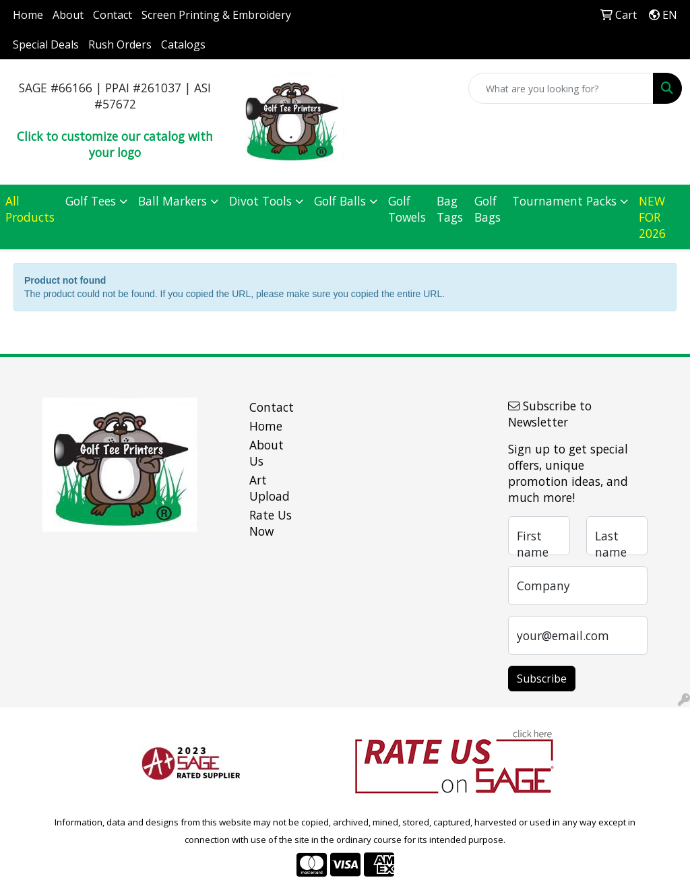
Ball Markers (172, 201)
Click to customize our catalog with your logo (115, 144)
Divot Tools (260, 201)
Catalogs (183, 44)
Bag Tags (450, 209)
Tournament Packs (564, 201)
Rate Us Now (270, 523)
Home (28, 14)
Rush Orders (120, 44)
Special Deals (46, 44)
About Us (266, 453)
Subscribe (542, 678)
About (68, 14)
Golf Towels (407, 209)
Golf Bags (487, 209)
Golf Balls (340, 201)
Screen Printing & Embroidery (216, 14)
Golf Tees (90, 201)
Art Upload (269, 488)
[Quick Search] (561, 88)
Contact (112, 14)
